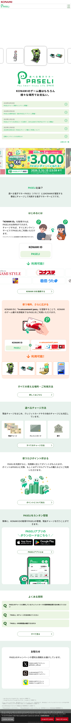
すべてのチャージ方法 (35, 445)
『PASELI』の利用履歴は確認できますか (22, 623)
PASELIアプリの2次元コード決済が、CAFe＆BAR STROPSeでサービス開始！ (34, 120)
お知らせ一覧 (64, 142)
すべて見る (35, 634)
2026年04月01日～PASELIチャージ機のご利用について (34, 128)
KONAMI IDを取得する (35, 291)
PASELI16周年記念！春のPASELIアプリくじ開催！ (34, 112)
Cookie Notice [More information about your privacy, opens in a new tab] (44, 715)
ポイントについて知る (35, 502)
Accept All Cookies (47, 719)
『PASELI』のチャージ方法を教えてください (24, 615)
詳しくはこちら (35, 394)
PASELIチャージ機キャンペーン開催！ (34, 104)
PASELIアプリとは (35, 552)
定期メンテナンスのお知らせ (13, 136)
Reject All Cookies (61, 719)
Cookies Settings (7, 719)
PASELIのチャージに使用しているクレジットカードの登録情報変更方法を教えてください (37, 605)
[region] (35, 716)
